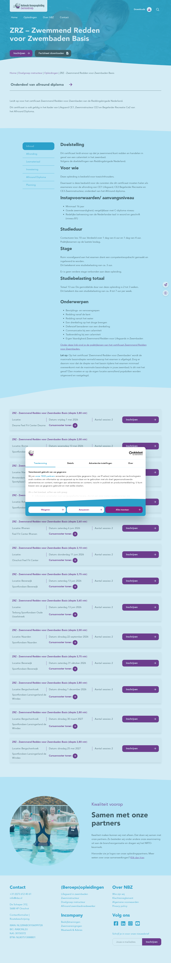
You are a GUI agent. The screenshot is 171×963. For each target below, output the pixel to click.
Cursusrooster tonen (60, 425)
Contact (64, 17)
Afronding (31, 154)
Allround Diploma (36, 177)
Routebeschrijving (19, 919)
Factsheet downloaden (51, 53)
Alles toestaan (122, 509)
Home (14, 17)
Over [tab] (130, 463)
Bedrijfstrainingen (70, 922)
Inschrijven (19, 53)
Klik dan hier (137, 858)
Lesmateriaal (33, 161)
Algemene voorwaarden (125, 902)
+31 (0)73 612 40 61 (20, 894)
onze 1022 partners (45, 476)
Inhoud (30, 146)
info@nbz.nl (16, 898)
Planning (31, 185)
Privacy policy (119, 906)
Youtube (137, 923)
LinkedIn (123, 923)
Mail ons (166, 285)
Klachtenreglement (122, 898)
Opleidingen (30, 17)
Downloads (139, 9)
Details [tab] (70, 463)
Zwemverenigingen (71, 926)
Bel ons (166, 293)
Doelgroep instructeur (30, 73)
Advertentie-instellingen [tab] (100, 463)
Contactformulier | (20, 915)
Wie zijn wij (118, 894)
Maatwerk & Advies (71, 930)
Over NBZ (48, 17)
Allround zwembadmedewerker (78, 906)
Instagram (130, 923)
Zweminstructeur (70, 898)
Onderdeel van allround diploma (38, 84)
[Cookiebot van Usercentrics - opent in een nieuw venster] (131, 453)
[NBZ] (28, 11)
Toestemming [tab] (40, 463)
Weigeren (45, 509)
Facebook (116, 923)
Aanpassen (84, 509)
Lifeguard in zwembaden (74, 894)
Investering (32, 169)
